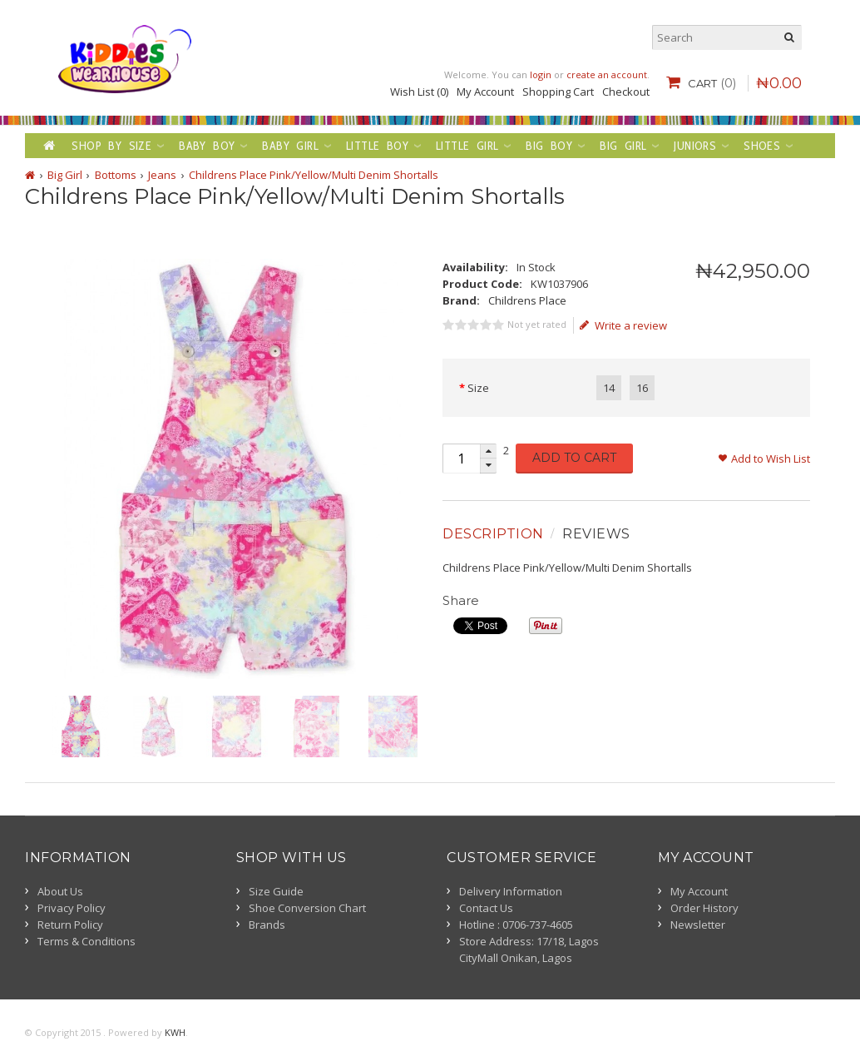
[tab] (495, 534)
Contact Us (486, 907)
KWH (175, 1032)
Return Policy (70, 924)
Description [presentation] (493, 534)
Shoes (762, 145)
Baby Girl (290, 145)
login (540, 74)
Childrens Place (527, 300)
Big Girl (623, 145)
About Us (60, 891)
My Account (485, 91)
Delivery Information (510, 891)
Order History (704, 907)
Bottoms (115, 174)
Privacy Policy (71, 907)
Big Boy (549, 145)
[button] (488, 451)
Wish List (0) (419, 91)
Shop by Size (111, 145)
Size (478, 387)
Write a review (623, 325)
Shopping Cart (558, 91)
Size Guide (276, 891)
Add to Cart (574, 457)
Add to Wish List (770, 458)
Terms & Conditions (86, 941)
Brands (267, 924)
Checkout (626, 91)
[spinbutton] (461, 458)
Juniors (695, 145)
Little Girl (467, 145)
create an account (606, 74)
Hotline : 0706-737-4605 (516, 924)
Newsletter (697, 924)
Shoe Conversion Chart (307, 907)
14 (609, 387)
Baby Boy (207, 145)
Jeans (162, 174)
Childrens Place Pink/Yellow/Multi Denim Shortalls (313, 174)
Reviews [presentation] (596, 534)
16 (642, 387)
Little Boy (377, 145)
